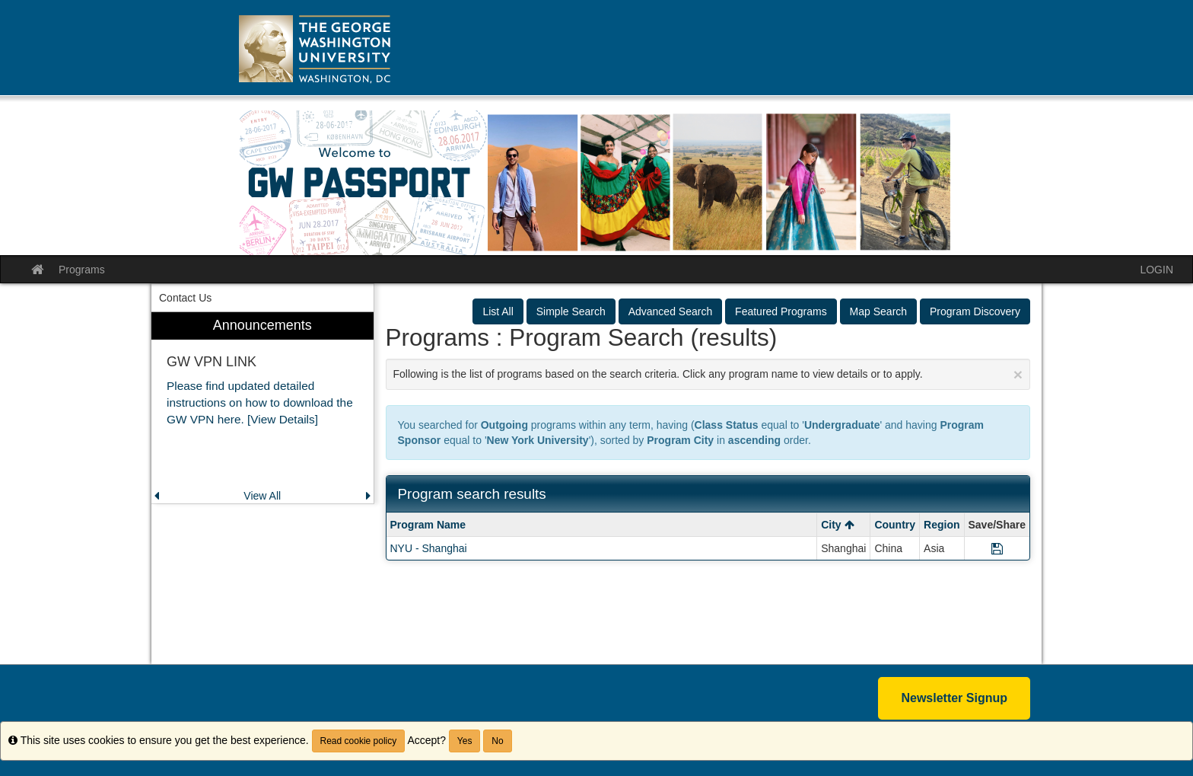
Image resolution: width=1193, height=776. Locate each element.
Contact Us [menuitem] (185, 298)
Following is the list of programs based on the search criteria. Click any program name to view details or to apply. (708, 374)
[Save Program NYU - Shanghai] (997, 548)
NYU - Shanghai (428, 548)
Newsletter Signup (954, 697)
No (497, 741)
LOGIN (1156, 269)
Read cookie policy (358, 741)
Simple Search (571, 311)
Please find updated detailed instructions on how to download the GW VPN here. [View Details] (260, 402)
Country (894, 525)
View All (262, 496)
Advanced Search (670, 311)
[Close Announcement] (1018, 374)
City (837, 525)
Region (941, 525)
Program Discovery (975, 311)
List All (497, 311)
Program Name (428, 525)
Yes (464, 741)
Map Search (878, 311)
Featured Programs (781, 311)
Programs (82, 269)
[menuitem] (262, 407)
